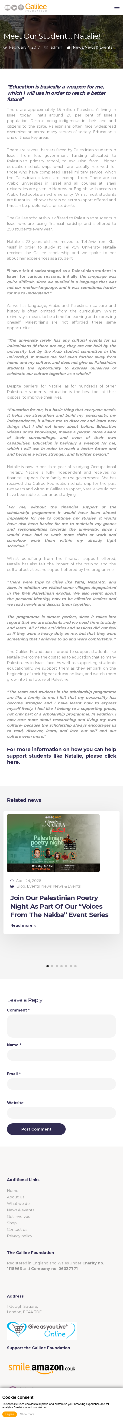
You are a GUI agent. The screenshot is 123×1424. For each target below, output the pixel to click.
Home (12, 1190)
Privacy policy (19, 1236)
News (78, 47)
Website (15, 1103)
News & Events (98, 47)
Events (33, 886)
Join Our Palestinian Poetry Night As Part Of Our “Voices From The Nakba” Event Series (59, 906)
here (13, 762)
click (110, 756)
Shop (12, 1223)
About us (15, 1197)
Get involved (19, 1216)
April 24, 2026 (28, 881)
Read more (21, 925)
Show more (27, 1414)
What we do (18, 1203)
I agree (9, 1414)
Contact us (17, 1229)
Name (14, 1045)
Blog (20, 886)
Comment (18, 1010)
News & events (20, 1210)
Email (14, 1074)
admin (56, 47)
